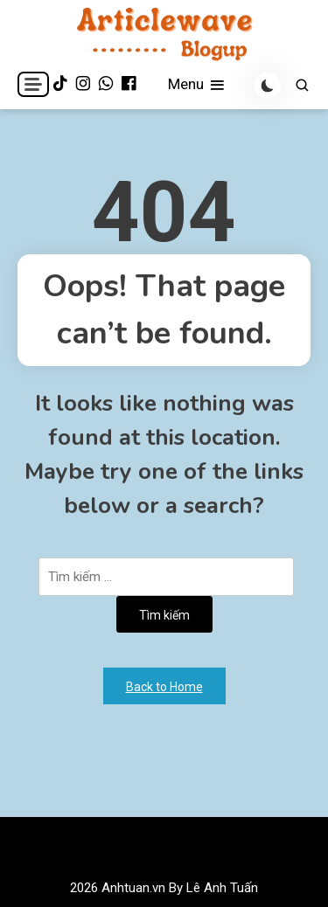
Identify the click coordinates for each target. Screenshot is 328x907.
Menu (197, 85)
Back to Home (164, 687)
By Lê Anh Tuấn (213, 888)
